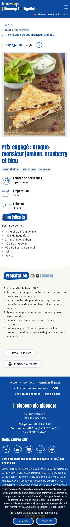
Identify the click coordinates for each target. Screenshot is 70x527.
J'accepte (46, 521)
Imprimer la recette (22, 364)
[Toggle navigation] (66, 8)
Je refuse (23, 521)
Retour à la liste (19, 353)
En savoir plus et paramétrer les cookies (34, 512)
